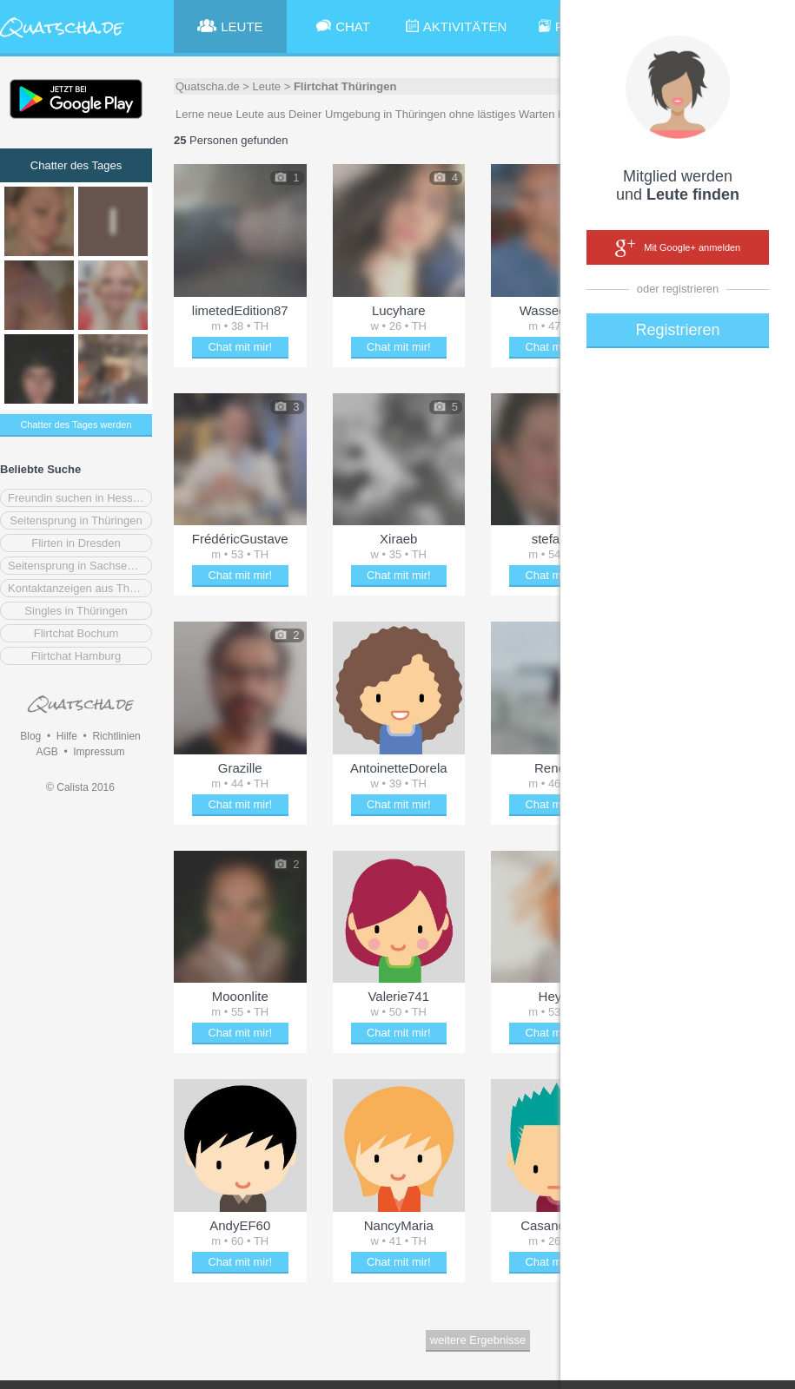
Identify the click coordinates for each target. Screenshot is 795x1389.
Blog (30, 736)
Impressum (98, 752)
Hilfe (66, 736)
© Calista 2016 (80, 787)
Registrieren (677, 330)
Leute (267, 86)
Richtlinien (116, 736)
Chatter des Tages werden (75, 424)
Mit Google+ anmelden (677, 248)
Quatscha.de (208, 86)
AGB (46, 752)
